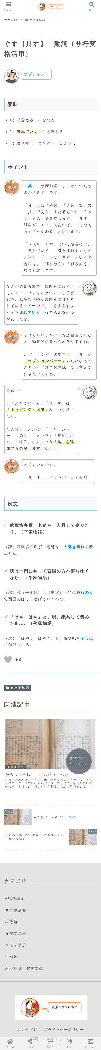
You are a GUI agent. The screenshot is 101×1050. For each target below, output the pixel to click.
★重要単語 (17, 687)
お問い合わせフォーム (51, 1022)
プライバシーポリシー (64, 1013)
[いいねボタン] (8, 659)
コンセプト (27, 1013)
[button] (51, 1043)
